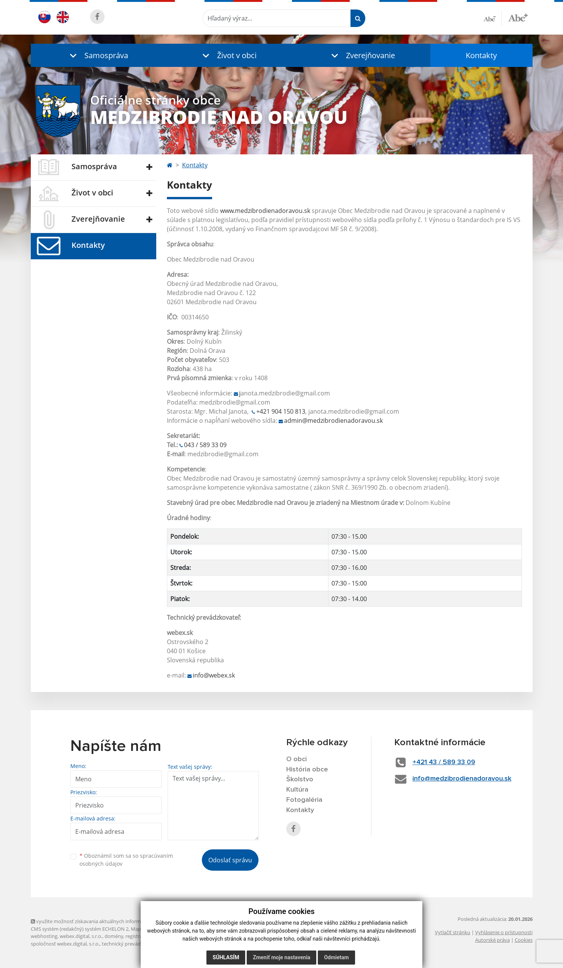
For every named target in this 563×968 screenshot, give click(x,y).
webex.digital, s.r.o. (81, 936)
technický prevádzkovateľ (131, 943)
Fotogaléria (304, 800)
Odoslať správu (230, 860)
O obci (296, 759)
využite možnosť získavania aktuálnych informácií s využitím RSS (106, 921)
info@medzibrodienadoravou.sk (461, 778)
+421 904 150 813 (280, 411)
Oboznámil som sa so (126, 859)
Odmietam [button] (336, 957)
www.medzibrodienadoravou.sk (265, 210)
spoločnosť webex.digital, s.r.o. (65, 943)
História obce (307, 769)
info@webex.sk (214, 675)
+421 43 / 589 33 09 (443, 762)
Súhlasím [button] (226, 957)
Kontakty (481, 55)
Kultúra (297, 789)
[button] (97, 55)
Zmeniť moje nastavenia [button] (281, 957)
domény (114, 936)
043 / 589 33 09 (205, 445)
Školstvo (299, 779)
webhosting (44, 936)
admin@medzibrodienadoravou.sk (333, 420)
